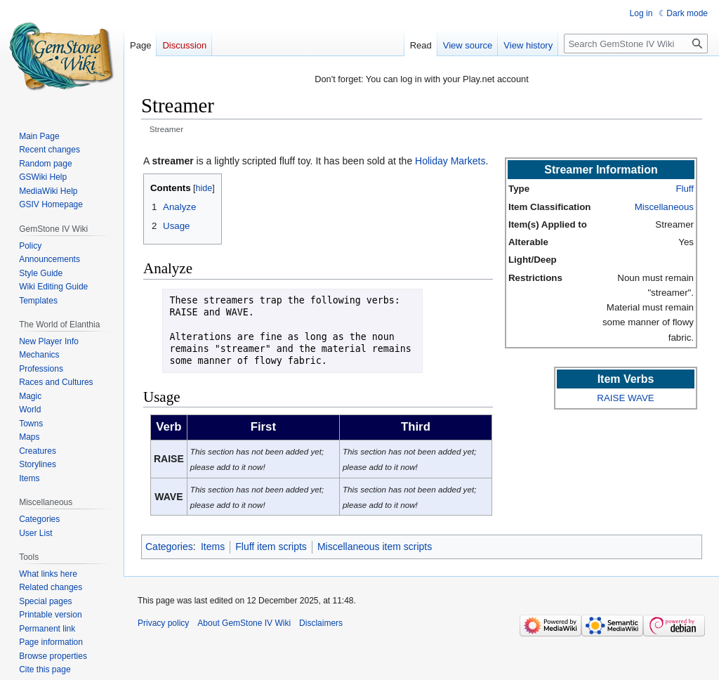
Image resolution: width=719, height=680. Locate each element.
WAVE (641, 398)
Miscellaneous (664, 207)
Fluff (684, 188)
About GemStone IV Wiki (244, 623)
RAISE (611, 398)
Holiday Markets (450, 160)
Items (213, 546)
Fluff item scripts (271, 546)
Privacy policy (163, 623)
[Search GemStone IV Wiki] (636, 43)
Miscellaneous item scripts (374, 546)
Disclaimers (321, 623)
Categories (169, 546)
